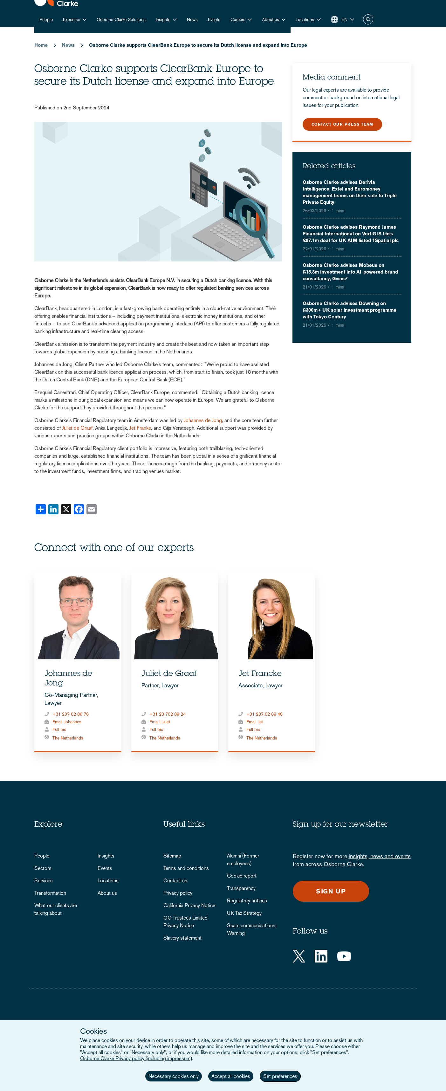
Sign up (331, 891)
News (192, 19)
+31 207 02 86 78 (70, 714)
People (46, 19)
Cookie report (242, 876)
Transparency (241, 888)
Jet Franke (140, 428)
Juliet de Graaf (77, 428)
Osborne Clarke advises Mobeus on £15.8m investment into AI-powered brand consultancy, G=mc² (350, 271)
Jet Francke (260, 674)
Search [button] (368, 19)
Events (214, 19)
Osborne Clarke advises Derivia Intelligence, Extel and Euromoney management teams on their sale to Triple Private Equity (350, 192)
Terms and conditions (186, 868)
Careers (237, 19)
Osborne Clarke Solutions (121, 19)
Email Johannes (66, 721)
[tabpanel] (77, 662)
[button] (308, 19)
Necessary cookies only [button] (173, 1076)
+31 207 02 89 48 (264, 714)
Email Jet (254, 721)
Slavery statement (182, 938)
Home (41, 45)
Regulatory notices (247, 901)
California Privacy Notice (189, 905)
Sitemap (172, 856)
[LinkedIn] (321, 956)
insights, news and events (380, 856)
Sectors (42, 868)
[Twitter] (299, 956)
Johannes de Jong (203, 420)
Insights (163, 19)
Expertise (71, 19)
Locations (108, 881)
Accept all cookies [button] (230, 1076)
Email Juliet (159, 721)
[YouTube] (344, 956)
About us (270, 19)
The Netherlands (67, 737)
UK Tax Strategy (244, 913)
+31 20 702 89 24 (167, 714)
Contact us (175, 881)
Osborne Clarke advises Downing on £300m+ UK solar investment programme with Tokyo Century (349, 310)
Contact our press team (342, 124)
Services (43, 881)
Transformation (50, 893)
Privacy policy (177, 893)
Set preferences (280, 1076)
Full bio (59, 729)
